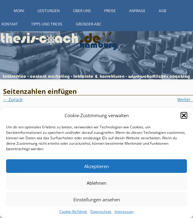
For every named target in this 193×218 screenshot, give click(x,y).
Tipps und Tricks (46, 24)
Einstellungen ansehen (96, 200)
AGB (162, 10)
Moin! (19, 10)
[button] (184, 115)
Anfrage (137, 10)
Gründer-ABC (88, 24)
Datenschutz (100, 211)
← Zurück (12, 99)
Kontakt (10, 24)
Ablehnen (96, 183)
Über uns (82, 10)
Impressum (124, 211)
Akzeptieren (96, 166)
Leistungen (49, 10)
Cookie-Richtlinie (73, 211)
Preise (110, 10)
